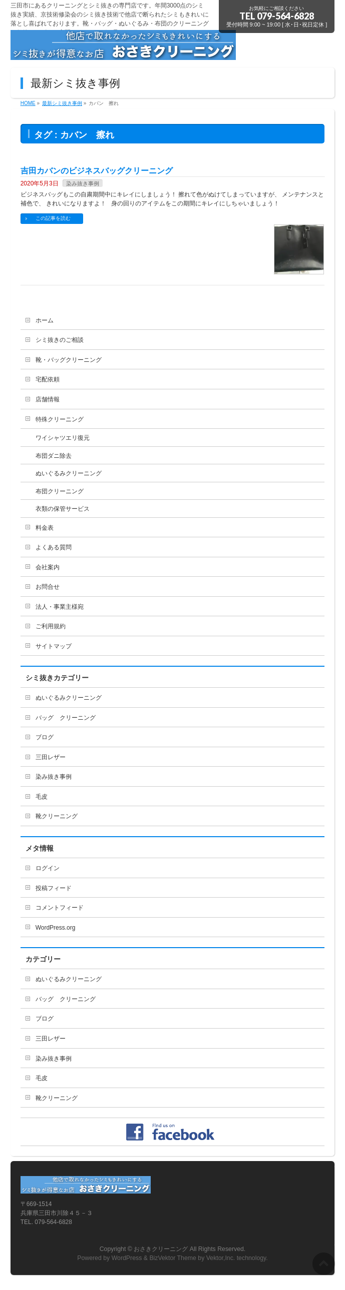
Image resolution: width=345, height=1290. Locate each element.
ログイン (48, 868)
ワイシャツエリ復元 (63, 437)
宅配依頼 (48, 379)
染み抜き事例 (82, 183)
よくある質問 (54, 547)
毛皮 (42, 796)
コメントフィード (60, 907)
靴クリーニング (57, 816)
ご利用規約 (51, 626)
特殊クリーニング (60, 419)
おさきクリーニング (161, 1249)
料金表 (45, 527)
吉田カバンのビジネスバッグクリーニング (97, 170)
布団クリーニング (60, 491)
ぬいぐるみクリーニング (69, 473)
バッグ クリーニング (66, 717)
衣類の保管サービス (63, 508)
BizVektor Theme (172, 1258)
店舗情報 (48, 399)
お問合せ (48, 586)
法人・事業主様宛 (60, 606)
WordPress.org (56, 927)
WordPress (127, 1258)
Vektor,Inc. (220, 1258)
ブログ (45, 737)
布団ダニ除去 (54, 455)
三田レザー (51, 757)
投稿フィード (54, 888)
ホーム (45, 320)
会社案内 (48, 567)
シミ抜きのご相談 (60, 339)
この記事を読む (53, 218)
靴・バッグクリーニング (69, 359)
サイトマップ (54, 646)
